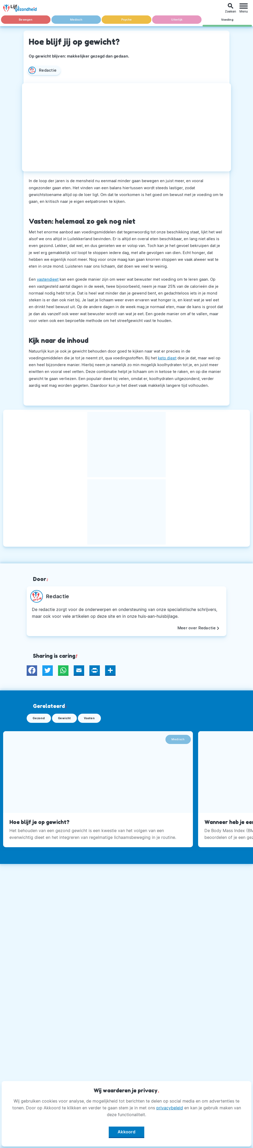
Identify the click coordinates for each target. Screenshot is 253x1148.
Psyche (126, 20)
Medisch (76, 20)
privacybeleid (169, 1107)
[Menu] (243, 8)
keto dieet (167, 357)
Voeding (227, 20)
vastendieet (48, 279)
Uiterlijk (177, 20)
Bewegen (26, 20)
